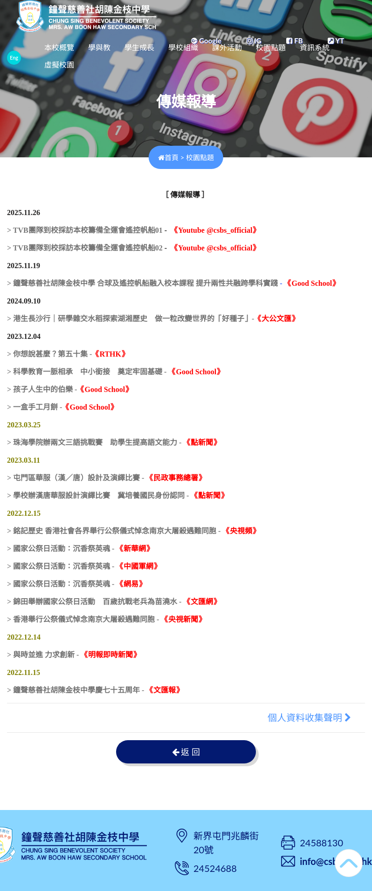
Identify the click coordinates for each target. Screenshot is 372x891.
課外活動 (259, 56)
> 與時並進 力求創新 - (73, 655)
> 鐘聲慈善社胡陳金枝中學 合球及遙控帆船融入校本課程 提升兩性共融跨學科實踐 (142, 283)
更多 (338, 56)
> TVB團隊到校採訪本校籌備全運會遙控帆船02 (85, 248)
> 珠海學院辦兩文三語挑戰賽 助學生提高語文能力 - (113, 442)
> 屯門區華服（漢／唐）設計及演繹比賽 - (106, 478)
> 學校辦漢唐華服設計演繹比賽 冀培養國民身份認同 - (117, 496)
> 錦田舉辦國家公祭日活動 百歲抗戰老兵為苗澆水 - (113, 602)
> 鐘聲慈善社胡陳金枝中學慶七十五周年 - (95, 690)
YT (336, 40)
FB (294, 40)
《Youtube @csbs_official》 (215, 230)
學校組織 (215, 56)
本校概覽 (91, 56)
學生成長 (171, 56)
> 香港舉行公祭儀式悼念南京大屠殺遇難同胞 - (106, 619)
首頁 (168, 157)
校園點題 (302, 56)
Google (206, 40)
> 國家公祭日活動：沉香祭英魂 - (80, 549)
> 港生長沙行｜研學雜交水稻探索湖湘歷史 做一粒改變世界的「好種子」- (153, 319)
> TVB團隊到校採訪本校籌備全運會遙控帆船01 (85, 230)
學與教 (131, 56)
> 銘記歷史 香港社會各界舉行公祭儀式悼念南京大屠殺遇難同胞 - (133, 531)
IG (254, 40)
